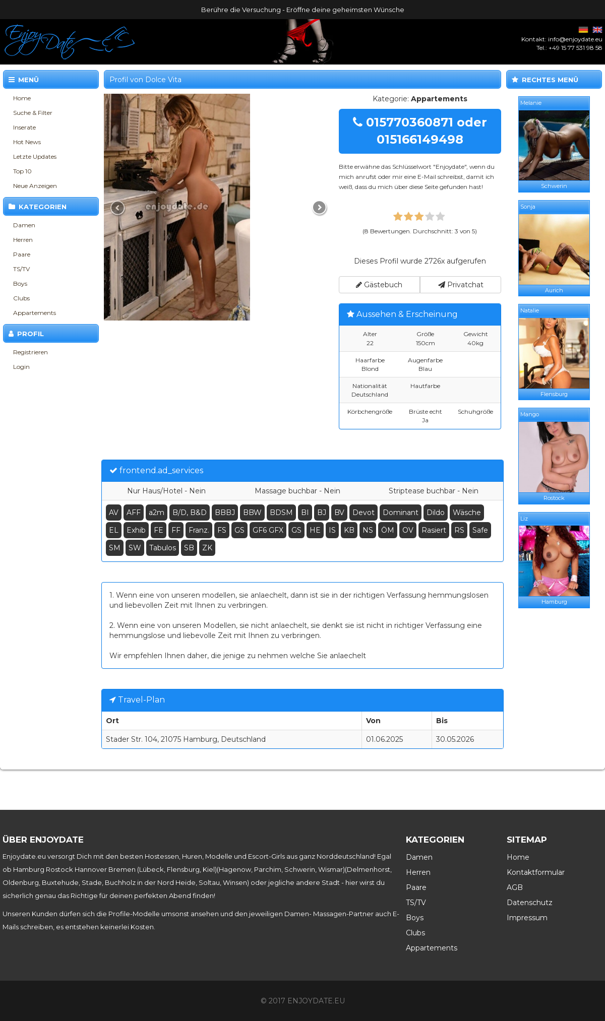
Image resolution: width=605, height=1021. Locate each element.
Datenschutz (530, 902)
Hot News (27, 142)
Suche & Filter (32, 112)
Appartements (34, 312)
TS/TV (21, 269)
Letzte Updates (34, 156)
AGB (515, 887)
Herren (23, 239)
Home (22, 98)
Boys (20, 283)
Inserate (24, 127)
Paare (21, 254)
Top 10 (22, 171)
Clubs (21, 298)
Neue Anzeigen (35, 185)
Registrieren (30, 352)
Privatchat (460, 284)
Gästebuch (379, 284)
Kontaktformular (536, 872)
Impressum (527, 917)
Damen (24, 225)
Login (21, 366)
